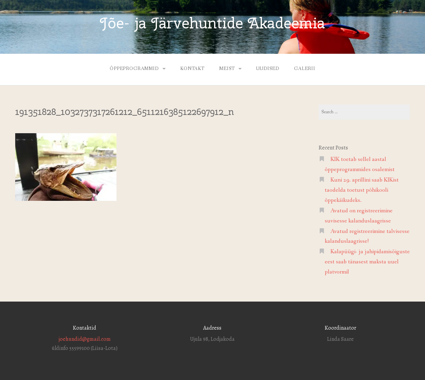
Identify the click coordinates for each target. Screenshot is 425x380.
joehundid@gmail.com (85, 339)
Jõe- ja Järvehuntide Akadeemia (212, 23)
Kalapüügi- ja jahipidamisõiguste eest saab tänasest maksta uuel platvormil (367, 262)
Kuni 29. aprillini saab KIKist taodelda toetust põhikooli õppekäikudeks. (362, 190)
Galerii (304, 69)
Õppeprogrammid (134, 69)
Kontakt (192, 69)
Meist (227, 69)
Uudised (268, 69)
